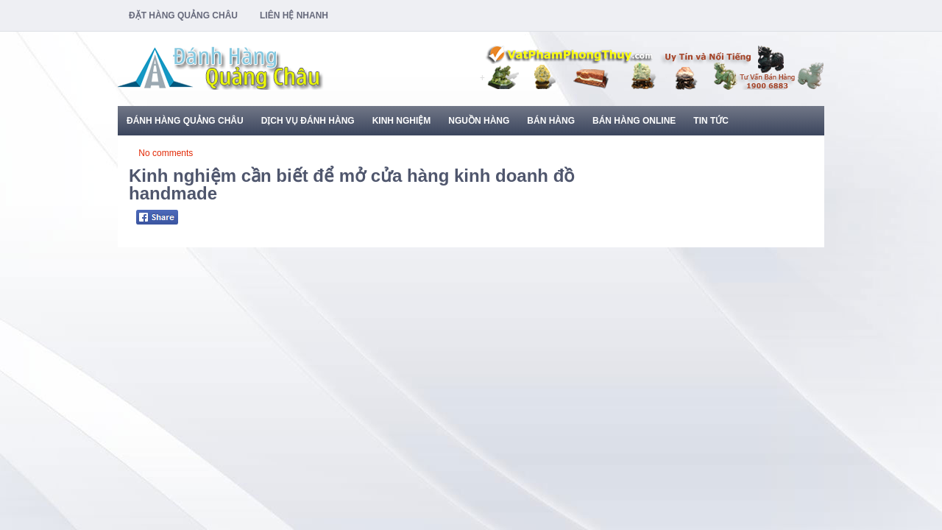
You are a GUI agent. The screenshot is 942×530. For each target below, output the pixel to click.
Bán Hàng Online (634, 121)
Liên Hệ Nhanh (294, 15)
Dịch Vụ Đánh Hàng (308, 121)
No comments (165, 153)
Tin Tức (711, 121)
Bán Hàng (551, 121)
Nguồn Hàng (478, 121)
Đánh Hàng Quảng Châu (185, 121)
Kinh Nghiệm (401, 121)
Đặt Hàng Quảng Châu (183, 15)
